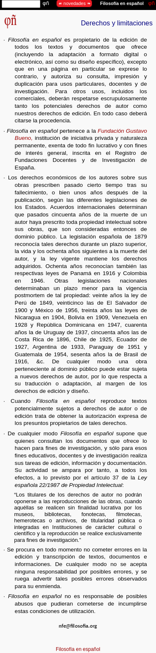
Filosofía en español (78, 649)
